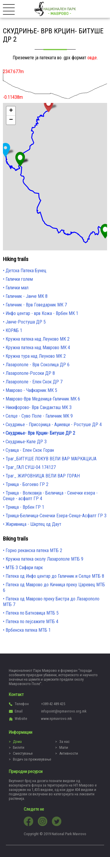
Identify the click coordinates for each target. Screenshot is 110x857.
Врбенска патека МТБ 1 (28, 630)
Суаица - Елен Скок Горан (30, 450)
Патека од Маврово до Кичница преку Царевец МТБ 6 (54, 587)
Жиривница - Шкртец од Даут (33, 524)
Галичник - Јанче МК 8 (27, 296)
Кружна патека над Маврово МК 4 (38, 347)
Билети (18, 747)
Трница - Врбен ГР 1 (25, 507)
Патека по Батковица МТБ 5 (32, 613)
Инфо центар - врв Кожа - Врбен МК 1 (42, 313)
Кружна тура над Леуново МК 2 (36, 356)
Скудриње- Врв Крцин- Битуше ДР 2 (40, 433)
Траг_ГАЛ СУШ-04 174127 (31, 467)
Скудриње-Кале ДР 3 (26, 441)
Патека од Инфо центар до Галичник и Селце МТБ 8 (55, 576)
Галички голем (19, 279)
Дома (17, 741)
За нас (64, 741)
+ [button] (11, 110)
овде (92, 57)
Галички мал (17, 287)
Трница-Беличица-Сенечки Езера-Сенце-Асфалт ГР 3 (56, 515)
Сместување (23, 753)
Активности (68, 753)
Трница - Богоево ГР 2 (27, 484)
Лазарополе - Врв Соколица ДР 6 (38, 364)
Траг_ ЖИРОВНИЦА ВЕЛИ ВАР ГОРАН (43, 476)
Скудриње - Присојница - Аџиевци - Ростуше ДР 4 (54, 424)
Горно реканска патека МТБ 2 (34, 550)
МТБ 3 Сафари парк (24, 567)
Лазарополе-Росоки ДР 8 (30, 373)
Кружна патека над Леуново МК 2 (38, 339)
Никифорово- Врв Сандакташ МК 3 (39, 407)
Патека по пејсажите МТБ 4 (32, 621)
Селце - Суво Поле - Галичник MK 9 (39, 416)
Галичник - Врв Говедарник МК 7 (36, 305)
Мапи (63, 747)
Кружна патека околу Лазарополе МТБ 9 (44, 559)
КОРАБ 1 (14, 330)
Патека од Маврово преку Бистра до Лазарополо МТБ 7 (51, 601)
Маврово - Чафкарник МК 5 (31, 390)
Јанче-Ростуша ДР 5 (26, 322)
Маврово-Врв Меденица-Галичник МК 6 (43, 399)
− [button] (11, 120)
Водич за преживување (32, 759)
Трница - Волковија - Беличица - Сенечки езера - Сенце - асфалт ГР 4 (50, 495)
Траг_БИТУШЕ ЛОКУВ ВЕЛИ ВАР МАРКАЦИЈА (51, 459)
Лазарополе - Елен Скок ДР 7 (34, 382)
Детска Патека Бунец (26, 270)
